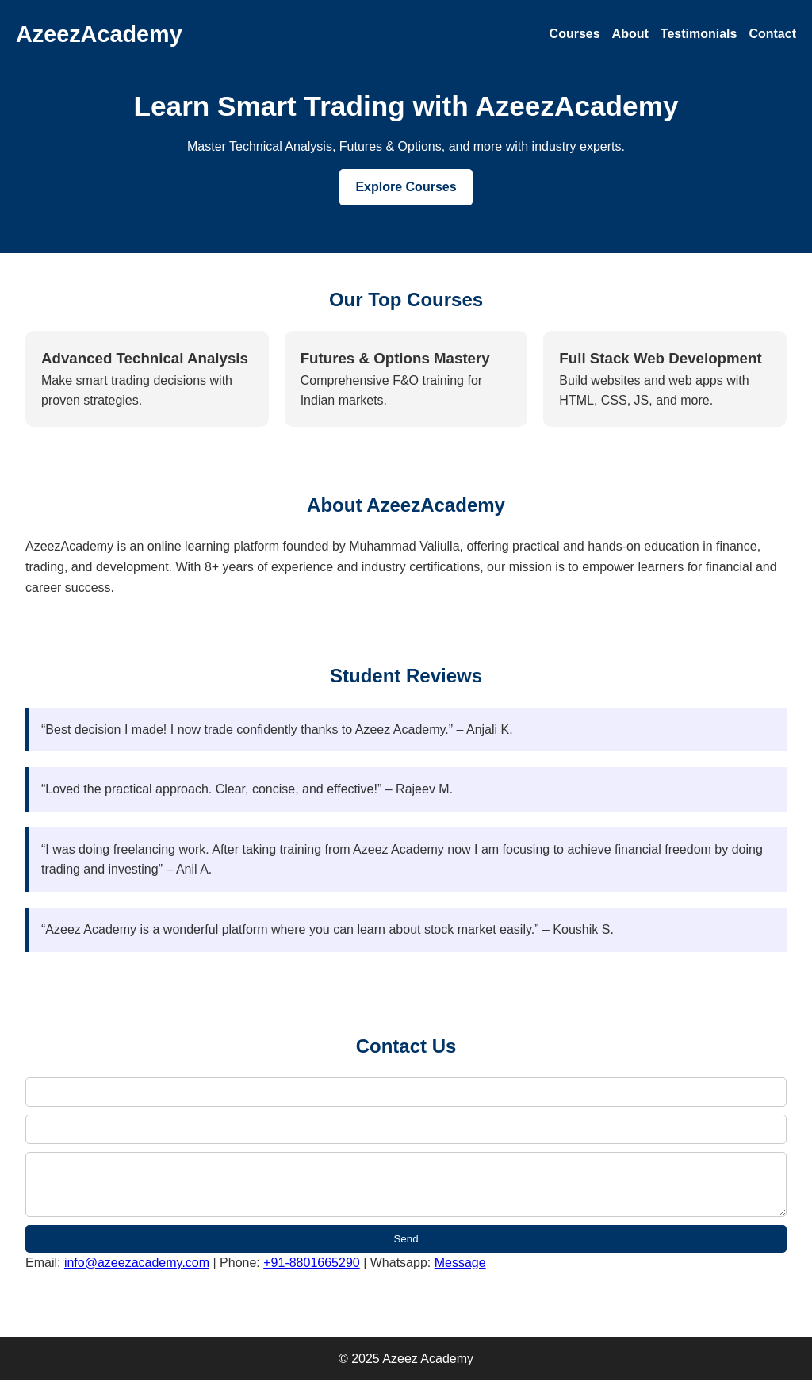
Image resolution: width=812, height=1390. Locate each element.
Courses (575, 33)
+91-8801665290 (311, 1272)
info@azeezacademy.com (136, 1272)
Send (405, 1248)
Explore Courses (405, 187)
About (630, 33)
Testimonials (699, 33)
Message (460, 1272)
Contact (772, 33)
